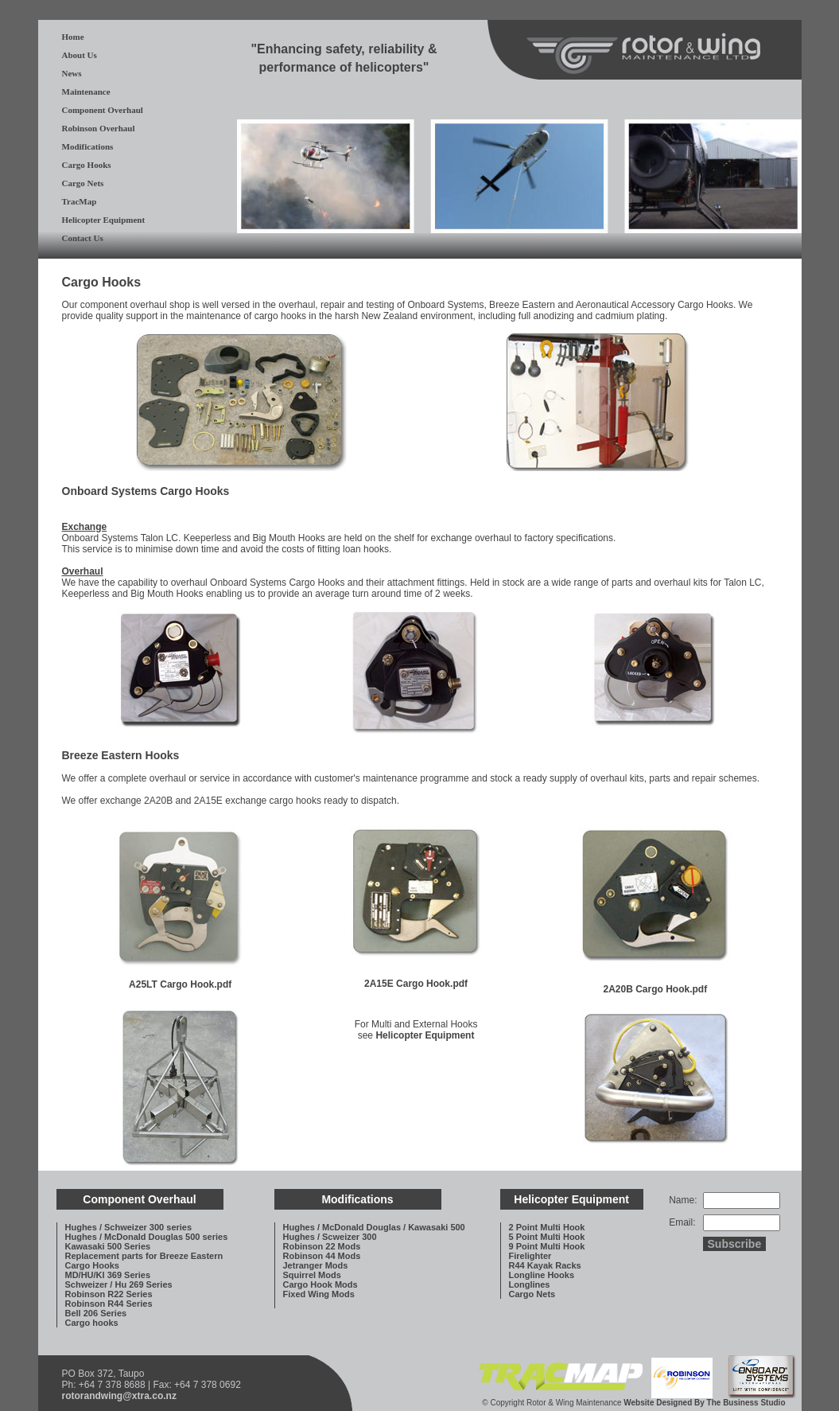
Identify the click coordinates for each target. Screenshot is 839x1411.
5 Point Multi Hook (547, 1236)
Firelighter (530, 1256)
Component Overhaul (102, 110)
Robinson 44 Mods (322, 1256)
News (72, 73)
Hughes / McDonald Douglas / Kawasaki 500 (374, 1227)
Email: (682, 1222)
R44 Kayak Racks (545, 1265)
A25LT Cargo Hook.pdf (180, 984)
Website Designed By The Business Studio (704, 1402)
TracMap (79, 201)
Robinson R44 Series (109, 1303)
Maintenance (86, 91)
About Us (79, 55)
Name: (683, 1200)
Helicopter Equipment (104, 219)
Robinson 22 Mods (322, 1246)
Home (73, 36)
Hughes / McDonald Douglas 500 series (146, 1236)
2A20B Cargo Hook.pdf (656, 989)
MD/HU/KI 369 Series (108, 1275)
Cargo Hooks (86, 165)
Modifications (88, 146)
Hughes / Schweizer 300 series (128, 1227)
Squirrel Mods (312, 1275)
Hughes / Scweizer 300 (330, 1236)
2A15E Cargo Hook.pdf (416, 983)
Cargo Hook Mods (320, 1284)
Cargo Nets (83, 183)
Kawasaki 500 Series (108, 1246)
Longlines (529, 1284)
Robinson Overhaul (98, 128)
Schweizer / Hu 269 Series (119, 1284)
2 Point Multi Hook (547, 1227)
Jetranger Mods (315, 1265)
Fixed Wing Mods (319, 1294)
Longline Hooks (542, 1275)
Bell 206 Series (96, 1313)
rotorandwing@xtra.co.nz (119, 1395)
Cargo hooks (91, 1322)
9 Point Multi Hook (547, 1246)
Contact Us (82, 238)
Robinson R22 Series (109, 1294)
